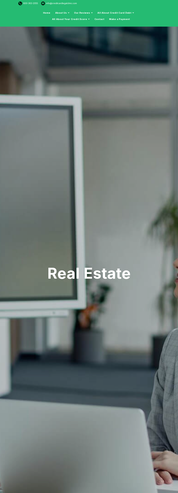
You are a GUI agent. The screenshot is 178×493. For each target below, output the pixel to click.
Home (46, 12)
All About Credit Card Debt (114, 12)
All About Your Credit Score (69, 19)
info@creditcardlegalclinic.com (61, 3)
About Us (61, 12)
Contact (99, 19)
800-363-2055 (30, 3)
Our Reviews (82, 12)
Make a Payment (119, 19)
